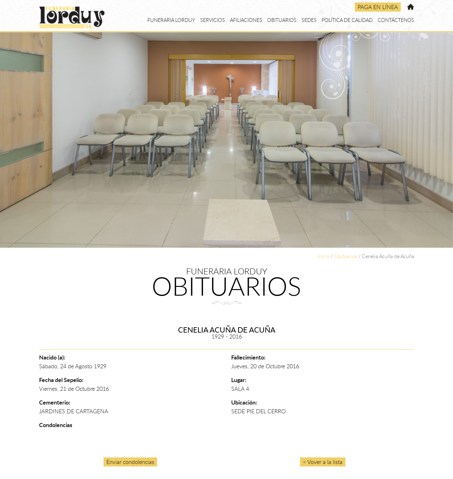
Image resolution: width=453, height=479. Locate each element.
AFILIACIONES (246, 20)
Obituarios (345, 256)
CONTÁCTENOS (396, 20)
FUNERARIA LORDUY (171, 20)
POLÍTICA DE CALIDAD (347, 20)
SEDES (309, 20)
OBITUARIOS (282, 20)
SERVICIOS (212, 20)
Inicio (323, 256)
